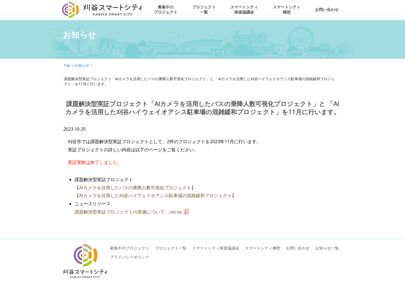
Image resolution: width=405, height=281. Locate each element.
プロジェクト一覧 (204, 9)
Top (67, 65)
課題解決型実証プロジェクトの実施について (128, 212)
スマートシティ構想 (286, 9)
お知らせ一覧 (327, 248)
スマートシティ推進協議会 (244, 9)
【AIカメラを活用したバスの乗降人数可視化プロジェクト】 (135, 188)
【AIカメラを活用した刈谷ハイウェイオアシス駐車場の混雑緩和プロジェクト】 (155, 195)
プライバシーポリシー (129, 257)
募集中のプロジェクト (165, 9)
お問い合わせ (327, 9)
